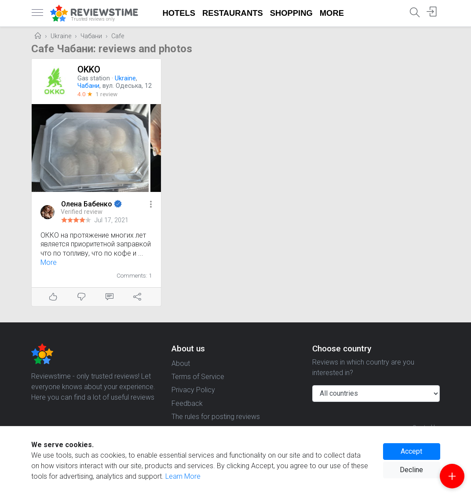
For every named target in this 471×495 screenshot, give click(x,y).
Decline (411, 470)
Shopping (291, 13)
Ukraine (61, 36)
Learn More (183, 476)
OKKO (88, 69)
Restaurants (232, 13)
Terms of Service (198, 376)
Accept (411, 451)
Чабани (91, 36)
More (332, 13)
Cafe (117, 36)
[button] (151, 205)
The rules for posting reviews (216, 416)
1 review (106, 94)
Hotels (179, 13)
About (181, 363)
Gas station (93, 78)
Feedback (187, 403)
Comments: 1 (134, 275)
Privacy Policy (193, 390)
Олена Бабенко (87, 204)
